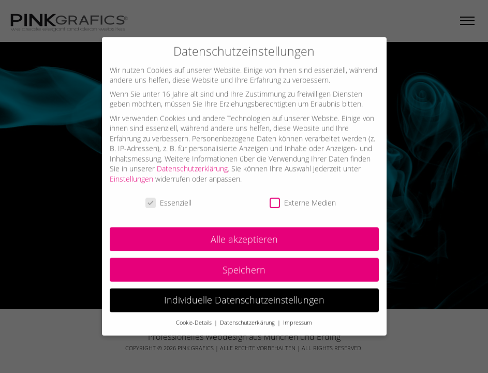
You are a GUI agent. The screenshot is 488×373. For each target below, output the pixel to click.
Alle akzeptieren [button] (244, 233)
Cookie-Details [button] (194, 317)
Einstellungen (131, 173)
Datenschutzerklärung (192, 163)
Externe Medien (303, 197)
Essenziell (168, 197)
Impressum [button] (297, 317)
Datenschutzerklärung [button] (248, 317)
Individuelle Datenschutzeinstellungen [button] (244, 294)
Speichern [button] (244, 263)
